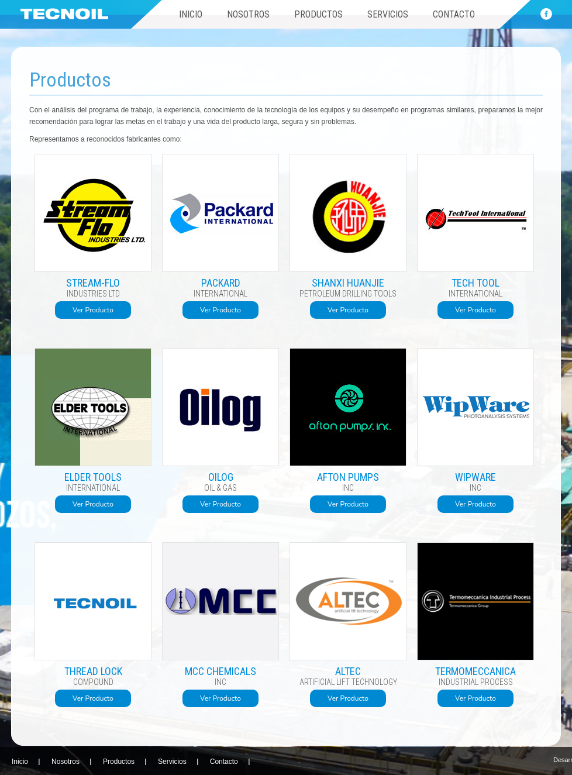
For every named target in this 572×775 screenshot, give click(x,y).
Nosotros (248, 14)
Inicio (190, 14)
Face (546, 14)
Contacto (454, 14)
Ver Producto (93, 310)
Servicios (387, 14)
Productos (318, 14)
